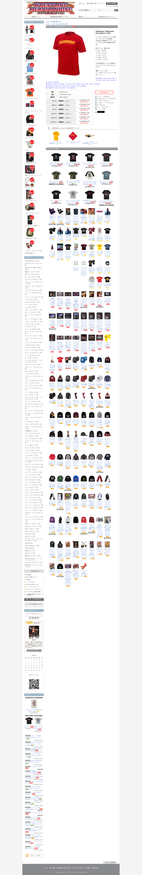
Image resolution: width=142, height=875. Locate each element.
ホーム (36, 16)
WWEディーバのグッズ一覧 (32, 523)
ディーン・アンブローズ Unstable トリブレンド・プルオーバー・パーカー (99, 419)
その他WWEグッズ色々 (31, 233)
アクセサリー (30, 183)
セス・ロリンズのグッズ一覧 (32, 401)
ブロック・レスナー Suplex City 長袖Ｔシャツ (68, 482)
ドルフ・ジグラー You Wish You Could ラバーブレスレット (99, 216)
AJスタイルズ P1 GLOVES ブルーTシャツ (56, 158)
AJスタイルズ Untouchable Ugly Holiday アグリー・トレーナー (83, 524)
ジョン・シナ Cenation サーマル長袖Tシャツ (107, 382)
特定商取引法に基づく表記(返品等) (106, 98)
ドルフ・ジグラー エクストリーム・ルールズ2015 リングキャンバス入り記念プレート (99, 322)
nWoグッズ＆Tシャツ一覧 (32, 528)
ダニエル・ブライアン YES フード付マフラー (83, 399)
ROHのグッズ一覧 (30, 550)
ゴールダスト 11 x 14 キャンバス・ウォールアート (91, 298)
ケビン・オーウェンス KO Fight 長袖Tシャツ (52, 482)
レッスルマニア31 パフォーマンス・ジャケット (83, 460)
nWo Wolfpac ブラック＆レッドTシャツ (90, 196)
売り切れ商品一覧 (29, 253)
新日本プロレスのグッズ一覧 (32, 555)
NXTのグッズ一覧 (30, 536)
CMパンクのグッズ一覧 (31, 371)
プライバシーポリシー (78, 867)
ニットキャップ (30, 132)
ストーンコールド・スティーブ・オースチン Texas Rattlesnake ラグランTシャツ (90, 178)
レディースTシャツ (30, 80)
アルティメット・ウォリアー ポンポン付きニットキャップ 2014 (52, 419)
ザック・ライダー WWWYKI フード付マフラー (83, 570)
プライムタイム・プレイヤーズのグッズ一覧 (34, 461)
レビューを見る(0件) (102, 107)
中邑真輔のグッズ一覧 (31, 431)
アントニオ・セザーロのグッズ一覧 (34, 293)
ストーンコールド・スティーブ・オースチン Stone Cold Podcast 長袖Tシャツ (99, 462)
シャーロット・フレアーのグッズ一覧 (34, 377)
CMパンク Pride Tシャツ (56, 196)
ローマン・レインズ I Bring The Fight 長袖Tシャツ (107, 460)
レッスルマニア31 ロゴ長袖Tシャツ (52, 459)
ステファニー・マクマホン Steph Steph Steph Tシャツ (91, 234)
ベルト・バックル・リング (32, 208)
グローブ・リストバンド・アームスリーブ (34, 106)
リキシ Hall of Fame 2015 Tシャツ (107, 282)
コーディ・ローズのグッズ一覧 (33, 342)
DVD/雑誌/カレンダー (30, 157)
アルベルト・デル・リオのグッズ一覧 (34, 287)
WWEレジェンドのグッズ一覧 (33, 526)
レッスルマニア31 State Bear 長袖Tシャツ (60, 459)
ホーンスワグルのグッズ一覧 (32, 480)
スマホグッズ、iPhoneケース (32, 220)
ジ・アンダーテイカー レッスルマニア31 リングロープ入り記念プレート (75, 342)
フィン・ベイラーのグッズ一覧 (33, 453)
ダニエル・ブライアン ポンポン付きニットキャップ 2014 (60, 382)
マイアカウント (101, 3)
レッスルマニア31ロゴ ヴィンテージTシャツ (106, 158)
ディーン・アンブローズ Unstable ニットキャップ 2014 (83, 419)
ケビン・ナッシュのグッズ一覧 (33, 336)
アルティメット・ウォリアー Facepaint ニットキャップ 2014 (107, 364)
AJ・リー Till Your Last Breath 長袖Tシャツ (75, 381)
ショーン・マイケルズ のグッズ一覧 (34, 388)
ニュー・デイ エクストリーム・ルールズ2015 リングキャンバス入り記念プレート (107, 321)
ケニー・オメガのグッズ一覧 (32, 329)
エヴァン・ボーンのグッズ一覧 (33, 309)
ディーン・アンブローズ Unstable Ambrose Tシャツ (34, 830)
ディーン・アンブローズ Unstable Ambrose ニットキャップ (107, 419)
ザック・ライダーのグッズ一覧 (33, 352)
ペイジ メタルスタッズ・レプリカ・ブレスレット (107, 267)
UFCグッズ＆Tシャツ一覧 (32, 531)
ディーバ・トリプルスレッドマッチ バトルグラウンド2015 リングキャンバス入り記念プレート (83, 344)
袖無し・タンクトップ (31, 68)
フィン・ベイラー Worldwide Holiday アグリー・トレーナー (91, 524)
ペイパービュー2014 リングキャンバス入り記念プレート (68, 320)
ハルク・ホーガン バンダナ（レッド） (73, 137)
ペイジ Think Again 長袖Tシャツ (52, 398)
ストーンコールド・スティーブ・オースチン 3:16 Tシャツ (90, 159)
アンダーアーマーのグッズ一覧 (33, 562)
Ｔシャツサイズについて (32, 587)
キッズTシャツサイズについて (34, 589)
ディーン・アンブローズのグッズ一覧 (34, 418)
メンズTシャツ (30, 43)
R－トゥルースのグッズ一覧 (32, 277)
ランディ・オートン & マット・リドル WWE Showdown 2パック (91, 216)
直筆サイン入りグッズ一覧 (32, 272)
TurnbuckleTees (29, 543)
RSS (32, 855)
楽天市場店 (95, 867)
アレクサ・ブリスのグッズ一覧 (33, 279)
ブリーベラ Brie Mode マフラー (99, 481)
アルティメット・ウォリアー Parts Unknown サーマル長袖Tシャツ (68, 400)
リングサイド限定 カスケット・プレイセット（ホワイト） (60, 216)
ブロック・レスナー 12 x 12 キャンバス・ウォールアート (99, 298)
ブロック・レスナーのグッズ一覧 (34, 464)
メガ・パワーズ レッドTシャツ (99, 282)
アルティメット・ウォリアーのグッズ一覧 (34, 282)
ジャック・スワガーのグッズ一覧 (34, 380)
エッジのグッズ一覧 (30, 307)
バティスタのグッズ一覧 (31, 436)
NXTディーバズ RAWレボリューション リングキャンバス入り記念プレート (91, 342)
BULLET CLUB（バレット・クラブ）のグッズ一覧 (33, 559)
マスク (30, 145)
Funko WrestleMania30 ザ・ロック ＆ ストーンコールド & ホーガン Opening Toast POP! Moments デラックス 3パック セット (68, 575)
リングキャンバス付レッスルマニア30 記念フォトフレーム (52, 320)
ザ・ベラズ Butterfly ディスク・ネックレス (99, 267)
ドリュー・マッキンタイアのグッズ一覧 (34, 427)
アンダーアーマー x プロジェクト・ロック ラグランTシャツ (99, 501)
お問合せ (106, 16)
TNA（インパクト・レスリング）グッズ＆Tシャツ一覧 (34, 539)
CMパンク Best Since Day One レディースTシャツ (33, 762)
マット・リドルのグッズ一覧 (32, 482)
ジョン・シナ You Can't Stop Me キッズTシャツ (32, 788)
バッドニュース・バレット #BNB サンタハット (52, 251)
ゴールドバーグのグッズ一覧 (32, 347)
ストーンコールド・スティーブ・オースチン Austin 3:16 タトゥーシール (83, 268)
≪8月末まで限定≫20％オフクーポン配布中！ (34, 594)
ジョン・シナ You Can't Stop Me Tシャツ (52, 233)
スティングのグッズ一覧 (31, 394)
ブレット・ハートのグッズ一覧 (33, 458)
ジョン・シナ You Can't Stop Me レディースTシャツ (91, 267)
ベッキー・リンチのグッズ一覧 (33, 472)
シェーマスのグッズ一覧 (31, 373)
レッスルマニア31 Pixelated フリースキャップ (83, 438)
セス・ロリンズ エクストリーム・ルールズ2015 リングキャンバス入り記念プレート (83, 321)
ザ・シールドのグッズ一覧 (32, 355)
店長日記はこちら (34, 650)
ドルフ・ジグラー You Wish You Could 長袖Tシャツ (83, 363)
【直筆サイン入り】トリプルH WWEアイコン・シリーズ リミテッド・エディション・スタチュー (75, 441)
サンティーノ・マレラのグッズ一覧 (34, 367)
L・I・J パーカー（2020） (75, 522)
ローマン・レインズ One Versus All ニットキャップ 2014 (91, 419)
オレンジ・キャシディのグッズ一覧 (34, 315)
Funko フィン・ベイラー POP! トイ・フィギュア (99, 548)
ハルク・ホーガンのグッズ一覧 (33, 438)
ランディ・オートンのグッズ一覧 (34, 492)
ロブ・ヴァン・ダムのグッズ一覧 (34, 507)
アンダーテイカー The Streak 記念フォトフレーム (107, 298)
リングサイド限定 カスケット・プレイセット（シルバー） (60, 501)
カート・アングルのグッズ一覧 (33, 319)
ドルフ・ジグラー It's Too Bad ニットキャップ (99, 437)
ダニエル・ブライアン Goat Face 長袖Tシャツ (75, 363)
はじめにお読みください (32, 584)
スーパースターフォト (31, 195)
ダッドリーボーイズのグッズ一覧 (34, 404)
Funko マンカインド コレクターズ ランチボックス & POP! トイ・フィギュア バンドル (83, 550)
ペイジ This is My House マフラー (107, 481)
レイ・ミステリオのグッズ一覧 (33, 502)
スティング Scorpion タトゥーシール (75, 266)
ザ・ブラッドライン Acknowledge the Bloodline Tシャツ (106, 197)
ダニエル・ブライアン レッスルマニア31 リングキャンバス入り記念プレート (75, 321)
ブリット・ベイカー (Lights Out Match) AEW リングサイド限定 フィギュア (75, 549)
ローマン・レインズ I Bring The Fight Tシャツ (106, 176)
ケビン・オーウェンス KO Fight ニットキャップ (91, 482)
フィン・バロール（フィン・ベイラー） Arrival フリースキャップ (107, 439)
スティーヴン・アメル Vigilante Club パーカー (83, 500)
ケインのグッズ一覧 (30, 326)
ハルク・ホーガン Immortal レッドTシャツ (60, 363)
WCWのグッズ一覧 (30, 534)
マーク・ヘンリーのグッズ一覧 (33, 510)
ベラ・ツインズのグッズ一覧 (32, 474)
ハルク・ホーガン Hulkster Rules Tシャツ (107, 341)
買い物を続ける (101, 105)
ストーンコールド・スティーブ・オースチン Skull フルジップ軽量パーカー (52, 549)
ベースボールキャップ (31, 120)
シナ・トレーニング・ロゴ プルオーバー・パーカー (60, 399)
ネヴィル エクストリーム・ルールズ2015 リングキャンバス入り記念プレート (52, 343)
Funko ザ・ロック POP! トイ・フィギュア (52, 569)
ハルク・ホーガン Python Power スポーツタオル (34, 705)
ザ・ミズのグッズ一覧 (31, 358)
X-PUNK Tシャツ (83, 232)
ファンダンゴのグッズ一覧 (32, 450)
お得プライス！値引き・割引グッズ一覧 (34, 268)
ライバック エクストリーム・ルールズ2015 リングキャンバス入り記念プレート (91, 321)
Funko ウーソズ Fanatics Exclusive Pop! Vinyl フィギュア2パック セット (75, 571)
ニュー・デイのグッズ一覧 (32, 433)
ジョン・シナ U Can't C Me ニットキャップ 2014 (75, 418)
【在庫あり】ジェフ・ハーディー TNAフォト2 (68, 234)
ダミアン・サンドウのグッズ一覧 (34, 410)
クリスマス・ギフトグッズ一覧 (33, 245)
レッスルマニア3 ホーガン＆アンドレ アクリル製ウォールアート (83, 299)
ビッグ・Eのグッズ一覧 (31, 445)
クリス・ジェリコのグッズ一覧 (33, 321)
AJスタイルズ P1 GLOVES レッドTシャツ (73, 158)
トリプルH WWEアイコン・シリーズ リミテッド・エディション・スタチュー (68, 440)
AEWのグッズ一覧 (30, 553)
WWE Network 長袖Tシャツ (91, 362)
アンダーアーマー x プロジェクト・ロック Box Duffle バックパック (75, 216)
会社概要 (28, 574)
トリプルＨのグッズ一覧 (31, 421)
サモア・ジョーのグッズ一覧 (32, 364)
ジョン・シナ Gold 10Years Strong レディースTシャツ (33, 737)
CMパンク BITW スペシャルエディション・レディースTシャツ (33, 744)
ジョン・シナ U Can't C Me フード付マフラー (99, 399)
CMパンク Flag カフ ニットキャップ (60, 569)
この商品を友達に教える (103, 100)
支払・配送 (52, 867)
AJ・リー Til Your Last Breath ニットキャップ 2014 (68, 418)
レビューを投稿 (101, 109)
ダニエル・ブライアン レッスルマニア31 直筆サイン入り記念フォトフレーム (60, 343)
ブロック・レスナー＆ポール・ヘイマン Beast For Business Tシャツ (38, 724)
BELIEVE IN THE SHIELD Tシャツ (75, 233)
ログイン (83, 3)
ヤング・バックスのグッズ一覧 (33, 485)
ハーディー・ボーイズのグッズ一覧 (34, 441)
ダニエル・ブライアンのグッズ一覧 (34, 407)
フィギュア (30, 30)
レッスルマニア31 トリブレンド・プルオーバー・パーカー (75, 461)
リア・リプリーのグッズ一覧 (32, 497)
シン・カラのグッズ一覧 (31, 392)
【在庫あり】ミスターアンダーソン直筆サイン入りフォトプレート (52, 299)
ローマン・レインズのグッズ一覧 (34, 505)
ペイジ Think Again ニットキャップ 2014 (60, 417)
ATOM (38, 855)
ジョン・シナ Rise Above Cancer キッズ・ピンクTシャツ (34, 755)
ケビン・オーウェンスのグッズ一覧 (34, 332)
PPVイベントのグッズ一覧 (32, 274)
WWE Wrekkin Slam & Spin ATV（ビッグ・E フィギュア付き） (83, 216)
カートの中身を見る (34, 599)
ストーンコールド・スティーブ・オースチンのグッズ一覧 (34, 398)
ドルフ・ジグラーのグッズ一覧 (33, 424)
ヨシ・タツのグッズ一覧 (31, 487)
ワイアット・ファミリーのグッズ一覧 (34, 520)
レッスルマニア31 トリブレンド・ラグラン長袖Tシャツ (68, 461)
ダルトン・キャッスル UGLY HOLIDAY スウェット (75, 500)
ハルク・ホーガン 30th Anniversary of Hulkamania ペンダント (52, 364)
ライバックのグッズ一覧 (31, 490)
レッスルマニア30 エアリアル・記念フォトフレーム (60, 319)
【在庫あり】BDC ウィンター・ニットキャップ (60, 438)
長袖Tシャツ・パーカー (31, 55)
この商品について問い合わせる (105, 102)
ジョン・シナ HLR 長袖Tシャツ (83, 381)
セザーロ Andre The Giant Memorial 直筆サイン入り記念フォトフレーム (68, 300)
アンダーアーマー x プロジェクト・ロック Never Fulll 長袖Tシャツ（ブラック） (60, 525)
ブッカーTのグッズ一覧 (31, 455)
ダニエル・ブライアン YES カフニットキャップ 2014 (52, 382)
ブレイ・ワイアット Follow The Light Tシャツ (56, 176)
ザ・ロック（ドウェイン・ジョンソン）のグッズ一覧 (34, 361)
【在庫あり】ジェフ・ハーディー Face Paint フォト (107, 215)
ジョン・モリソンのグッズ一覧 (33, 385)
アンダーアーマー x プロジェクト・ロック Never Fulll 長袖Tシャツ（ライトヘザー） (68, 525)
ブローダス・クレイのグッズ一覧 (34, 467)
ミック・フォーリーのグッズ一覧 (34, 517)
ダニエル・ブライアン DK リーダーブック (75, 250)
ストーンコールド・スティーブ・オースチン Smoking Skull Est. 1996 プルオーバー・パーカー (60, 551)
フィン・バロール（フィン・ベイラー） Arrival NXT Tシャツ (68, 252)
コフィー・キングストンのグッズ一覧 (34, 339)
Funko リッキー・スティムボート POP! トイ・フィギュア (107, 548)
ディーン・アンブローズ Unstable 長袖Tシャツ (68, 382)
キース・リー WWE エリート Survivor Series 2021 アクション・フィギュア (91, 550)
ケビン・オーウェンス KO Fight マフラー (52, 499)
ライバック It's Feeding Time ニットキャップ (75, 482)
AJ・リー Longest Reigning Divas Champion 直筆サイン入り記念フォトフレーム (75, 300)
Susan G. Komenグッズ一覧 (32, 545)
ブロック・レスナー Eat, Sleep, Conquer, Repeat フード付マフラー (34, 836)
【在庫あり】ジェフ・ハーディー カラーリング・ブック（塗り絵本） (60, 252)
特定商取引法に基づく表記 (64, 867)
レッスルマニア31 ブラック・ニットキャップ (52, 437)
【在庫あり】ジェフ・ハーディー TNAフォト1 (60, 234)
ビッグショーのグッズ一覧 (32, 448)
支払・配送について (59, 16)
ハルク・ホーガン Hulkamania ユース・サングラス (90, 138)
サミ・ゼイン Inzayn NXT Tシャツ (29, 722)
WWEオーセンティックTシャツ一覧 (34, 264)
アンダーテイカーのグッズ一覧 (33, 290)
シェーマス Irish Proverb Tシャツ (68, 362)
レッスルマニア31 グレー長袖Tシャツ (91, 282)
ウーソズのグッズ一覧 (31, 299)
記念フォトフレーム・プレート (33, 170)
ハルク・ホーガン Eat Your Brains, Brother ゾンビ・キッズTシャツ (34, 824)
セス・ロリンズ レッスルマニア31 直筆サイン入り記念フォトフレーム (68, 342)
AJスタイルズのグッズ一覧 (32, 302)
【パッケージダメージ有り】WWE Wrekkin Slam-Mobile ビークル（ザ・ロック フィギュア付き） (107, 526)
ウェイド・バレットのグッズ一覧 (34, 297)
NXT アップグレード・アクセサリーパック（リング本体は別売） (68, 216)
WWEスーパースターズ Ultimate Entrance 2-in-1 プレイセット (91, 501)
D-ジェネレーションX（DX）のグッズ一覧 (34, 414)
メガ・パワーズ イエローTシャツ (99, 250)
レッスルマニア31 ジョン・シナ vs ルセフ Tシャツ (107, 251)
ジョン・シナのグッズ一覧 (32, 383)
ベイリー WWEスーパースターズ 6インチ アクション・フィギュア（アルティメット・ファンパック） (68, 503)
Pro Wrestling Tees (29, 548)
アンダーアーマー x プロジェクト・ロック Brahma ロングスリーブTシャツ (107, 501)
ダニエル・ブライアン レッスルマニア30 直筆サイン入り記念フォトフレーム (60, 300)
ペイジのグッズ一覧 (30, 469)
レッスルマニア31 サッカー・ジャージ (83, 250)
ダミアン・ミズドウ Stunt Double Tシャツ (107, 234)
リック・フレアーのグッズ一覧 (33, 500)
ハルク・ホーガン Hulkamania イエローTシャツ (56, 138)
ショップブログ (82, 16)
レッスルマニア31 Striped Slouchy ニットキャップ (91, 438)
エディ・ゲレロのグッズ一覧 (32, 312)
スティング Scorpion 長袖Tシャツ (99, 381)
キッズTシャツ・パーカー (32, 93)
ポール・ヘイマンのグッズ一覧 (33, 477)
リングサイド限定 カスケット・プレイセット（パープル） (52, 216)
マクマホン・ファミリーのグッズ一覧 (34, 513)
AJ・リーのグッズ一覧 (31, 304)
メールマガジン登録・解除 (33, 591)
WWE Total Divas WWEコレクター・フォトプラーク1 (99, 342)
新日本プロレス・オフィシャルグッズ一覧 (34, 565)
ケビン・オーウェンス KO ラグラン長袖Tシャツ (91, 460)
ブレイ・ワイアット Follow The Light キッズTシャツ (73, 177)
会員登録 (91, 3)
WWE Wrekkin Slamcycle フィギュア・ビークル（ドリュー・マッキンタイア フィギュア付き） (99, 527)
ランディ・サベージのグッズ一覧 (34, 495)
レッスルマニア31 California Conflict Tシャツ (91, 251)
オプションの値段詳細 (103, 96)
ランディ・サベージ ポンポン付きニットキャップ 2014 (107, 400)
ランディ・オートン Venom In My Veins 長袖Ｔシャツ (60, 482)
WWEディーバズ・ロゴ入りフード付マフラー (75, 399)
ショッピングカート (112, 3)
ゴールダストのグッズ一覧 (32, 345)
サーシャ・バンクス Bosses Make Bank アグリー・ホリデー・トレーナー (52, 524)
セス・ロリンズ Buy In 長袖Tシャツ (91, 381)
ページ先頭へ (110, 862)
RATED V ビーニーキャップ (99, 362)
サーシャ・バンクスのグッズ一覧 (34, 350)
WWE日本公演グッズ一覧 (32, 261)
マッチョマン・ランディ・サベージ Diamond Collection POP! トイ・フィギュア (68, 550)
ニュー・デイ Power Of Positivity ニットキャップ (83, 482)
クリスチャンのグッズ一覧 (32, 324)
